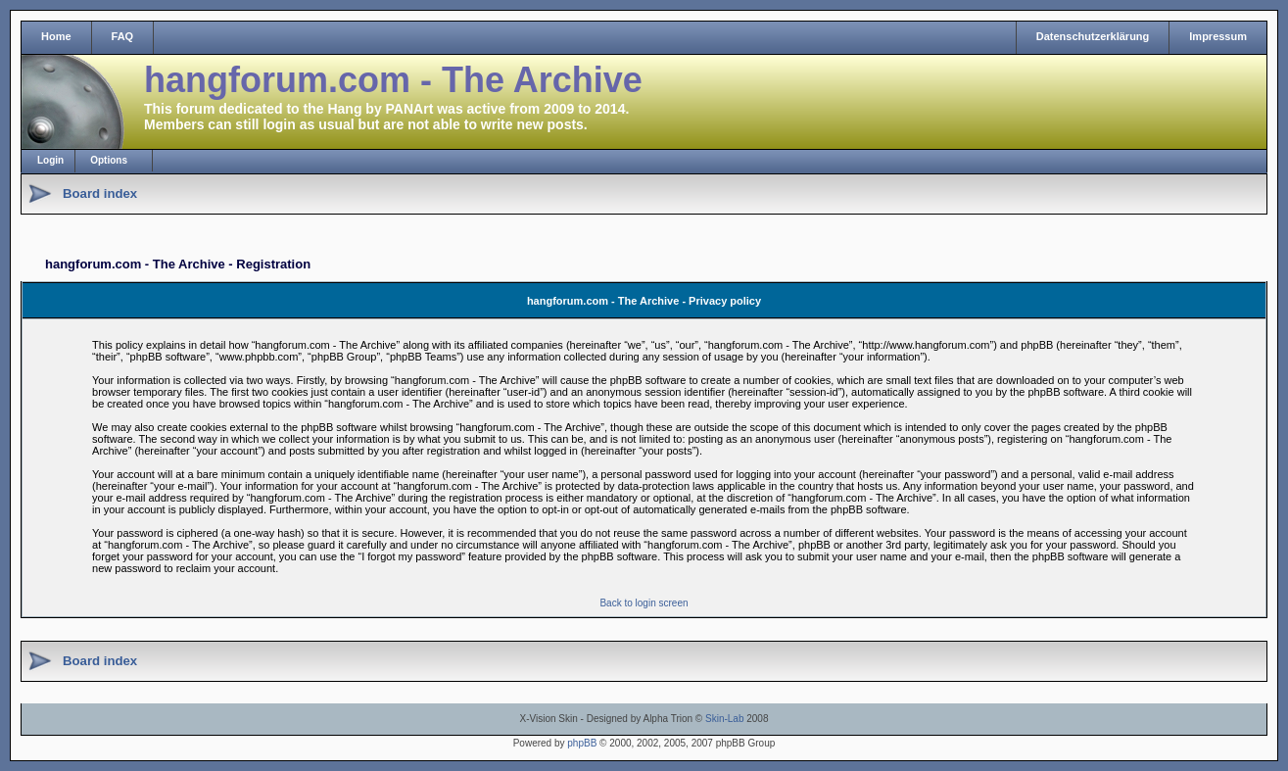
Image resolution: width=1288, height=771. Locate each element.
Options (108, 160)
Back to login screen (643, 603)
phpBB (581, 743)
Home (56, 36)
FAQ (123, 36)
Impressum (1218, 36)
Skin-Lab (724, 718)
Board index (100, 193)
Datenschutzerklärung (1093, 36)
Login (50, 160)
